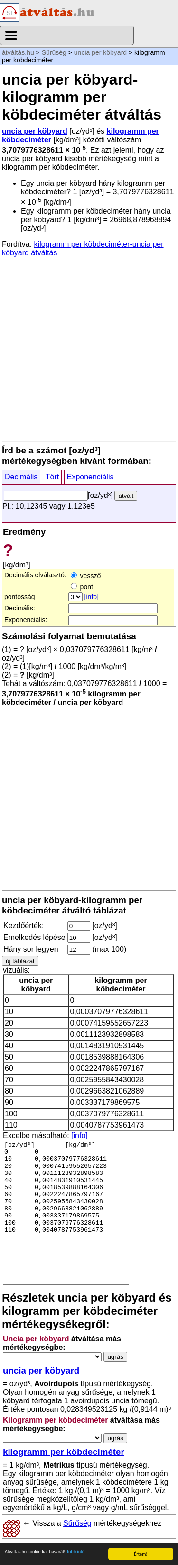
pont (82, 587)
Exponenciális (90, 477)
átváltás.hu (18, 52)
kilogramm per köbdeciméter (63, 1452)
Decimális (21, 477)
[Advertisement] (89, 348)
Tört (52, 477)
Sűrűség (54, 52)
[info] (91, 596)
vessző (86, 576)
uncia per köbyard (100, 52)
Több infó (75, 1551)
